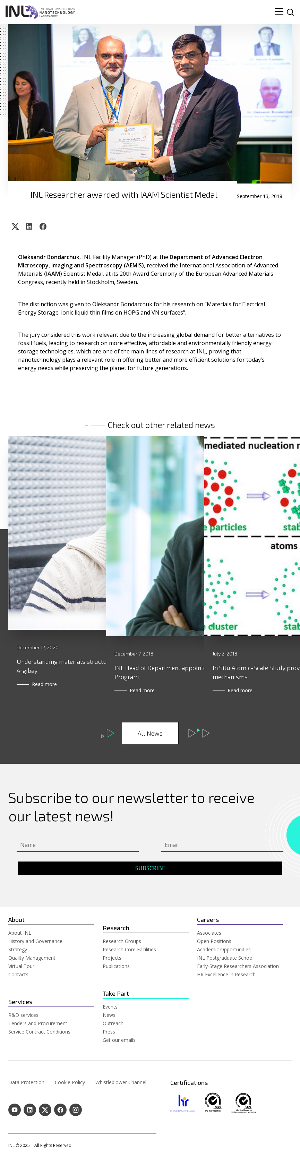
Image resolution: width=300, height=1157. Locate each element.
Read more (45, 690)
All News (150, 733)
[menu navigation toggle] (279, 12)
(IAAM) (53, 273)
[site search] (290, 12)
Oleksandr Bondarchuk (48, 257)
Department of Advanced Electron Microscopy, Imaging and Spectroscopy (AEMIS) (141, 261)
